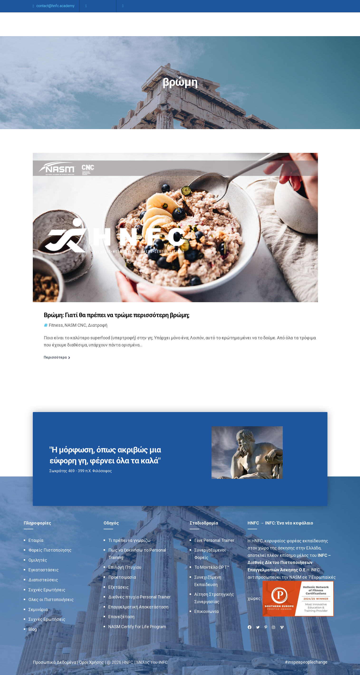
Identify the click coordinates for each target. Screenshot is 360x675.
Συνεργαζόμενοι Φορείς (210, 554)
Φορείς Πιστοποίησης (50, 550)
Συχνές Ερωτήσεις (47, 589)
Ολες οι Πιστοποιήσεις (51, 599)
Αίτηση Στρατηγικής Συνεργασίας (214, 598)
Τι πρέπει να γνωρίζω (129, 540)
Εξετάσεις (118, 587)
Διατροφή (97, 325)
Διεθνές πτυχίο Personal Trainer (139, 596)
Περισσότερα (55, 357)
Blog (33, 629)
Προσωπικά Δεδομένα (54, 662)
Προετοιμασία (122, 577)
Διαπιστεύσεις (43, 579)
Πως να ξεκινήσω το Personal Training (137, 554)
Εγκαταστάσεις (44, 569)
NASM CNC (75, 325)
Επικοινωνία (206, 611)
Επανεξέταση (121, 616)
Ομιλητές (38, 560)
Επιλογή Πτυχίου (124, 567)
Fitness (56, 325)
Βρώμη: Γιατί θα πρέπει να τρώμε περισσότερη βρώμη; (116, 315)
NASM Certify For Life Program (137, 626)
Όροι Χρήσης (91, 662)
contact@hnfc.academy (55, 6)
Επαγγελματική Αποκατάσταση (138, 606)
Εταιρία (36, 540)
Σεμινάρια (38, 609)
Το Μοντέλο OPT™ (211, 567)
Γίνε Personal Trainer (214, 540)
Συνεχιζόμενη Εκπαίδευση (207, 581)
